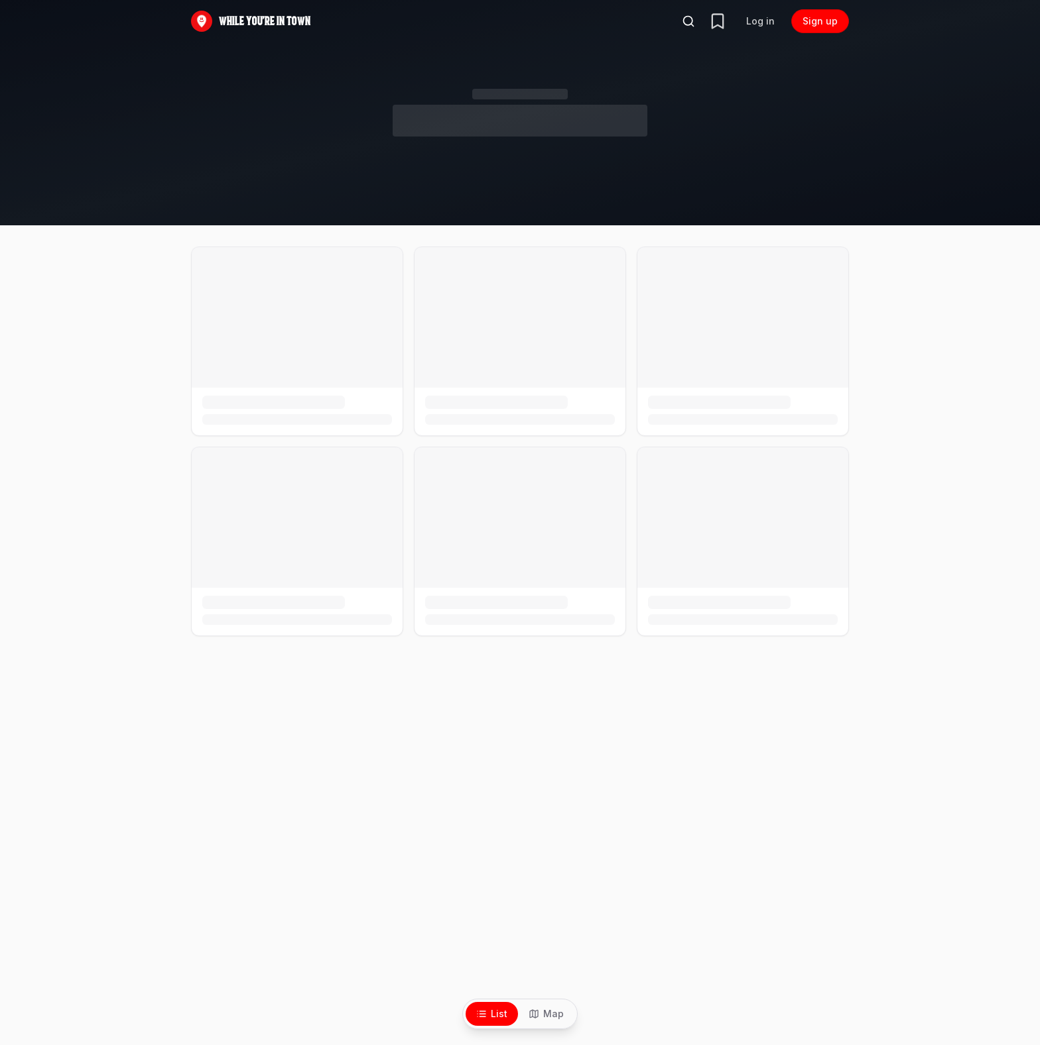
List (491, 1013)
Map (546, 1013)
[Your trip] (718, 21)
